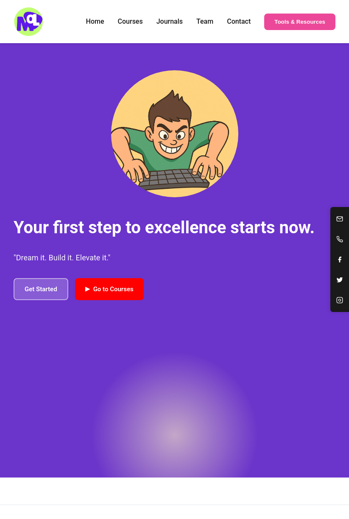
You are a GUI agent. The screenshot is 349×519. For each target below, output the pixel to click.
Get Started (41, 289)
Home (95, 21)
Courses (130, 21)
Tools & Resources (299, 22)
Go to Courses (109, 288)
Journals (169, 21)
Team (204, 21)
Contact (239, 21)
